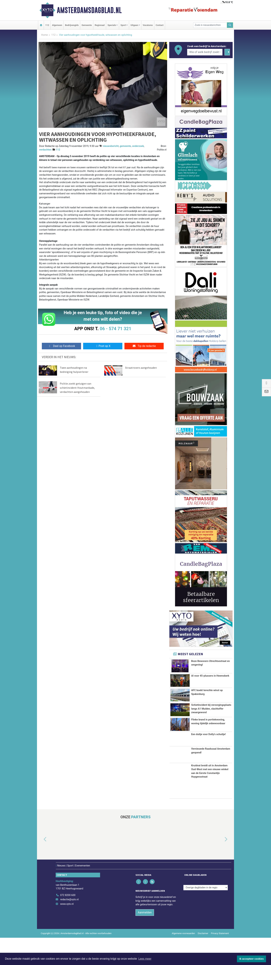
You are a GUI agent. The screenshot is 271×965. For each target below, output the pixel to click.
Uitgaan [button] (134, 25)
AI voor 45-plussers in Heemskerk (210, 677)
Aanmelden (145, 939)
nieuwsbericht (111, 146)
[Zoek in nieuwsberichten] (210, 25)
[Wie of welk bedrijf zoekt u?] (204, 52)
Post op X (102, 346)
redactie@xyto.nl (69, 926)
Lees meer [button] (144, 958)
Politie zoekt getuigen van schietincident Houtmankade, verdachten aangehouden (77, 389)
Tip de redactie (144, 346)
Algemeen (57, 25)
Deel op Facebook (61, 346)
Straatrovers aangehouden (141, 367)
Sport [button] (123, 25)
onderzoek (138, 146)
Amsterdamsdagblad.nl (89, 10)
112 (47, 25)
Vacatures (148, 25)
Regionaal (100, 25)
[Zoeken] (230, 25)
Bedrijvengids (72, 25)
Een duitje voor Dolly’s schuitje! (208, 761)
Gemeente (87, 25)
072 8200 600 (67, 922)
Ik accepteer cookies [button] (251, 958)
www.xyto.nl (66, 931)
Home (44, 34)
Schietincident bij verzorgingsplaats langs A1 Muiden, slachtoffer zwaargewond (211, 713)
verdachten (45, 149)
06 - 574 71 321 (115, 328)
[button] (41, 867)
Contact (159, 25)
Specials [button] (112, 25)
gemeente (125, 146)
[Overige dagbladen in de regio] (205, 915)
